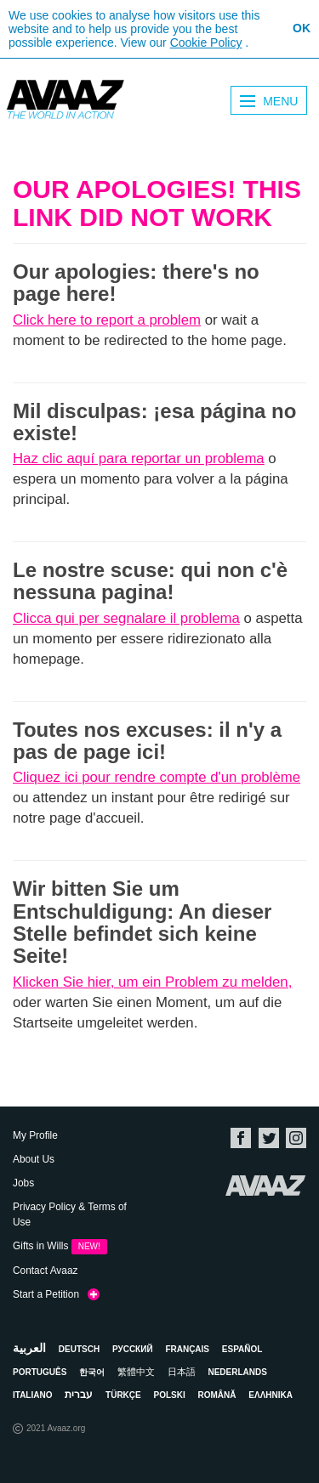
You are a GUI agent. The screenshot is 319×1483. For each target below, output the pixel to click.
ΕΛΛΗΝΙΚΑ (270, 1395)
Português (39, 1372)
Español (242, 1349)
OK (301, 28)
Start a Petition (56, 1295)
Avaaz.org (265, 1185)
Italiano (32, 1395)
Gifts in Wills (60, 1246)
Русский (132, 1349)
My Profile (35, 1135)
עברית (79, 1395)
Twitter (269, 1138)
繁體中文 (136, 1372)
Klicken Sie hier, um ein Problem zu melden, (152, 982)
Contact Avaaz (45, 1270)
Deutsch (79, 1349)
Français (187, 1349)
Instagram (296, 1138)
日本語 (182, 1372)
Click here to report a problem (107, 320)
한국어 (92, 1372)
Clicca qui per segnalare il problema (126, 618)
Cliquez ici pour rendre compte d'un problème (156, 777)
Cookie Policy (206, 42)
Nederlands (237, 1372)
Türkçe (123, 1395)
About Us (33, 1159)
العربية (29, 1348)
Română (217, 1395)
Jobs (23, 1183)
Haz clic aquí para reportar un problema (139, 458)
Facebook (241, 1138)
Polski (169, 1395)
